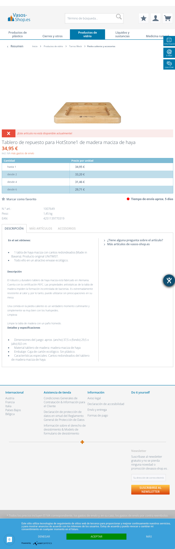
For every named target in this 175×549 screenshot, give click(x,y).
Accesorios (67, 228)
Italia (8, 406)
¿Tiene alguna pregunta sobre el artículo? (133, 240)
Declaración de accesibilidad (106, 404)
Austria (9, 398)
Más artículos (40, 228)
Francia (10, 402)
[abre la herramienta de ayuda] (169, 280)
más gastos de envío (22, 153)
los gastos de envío (86, 516)
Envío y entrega (97, 410)
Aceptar (96, 536)
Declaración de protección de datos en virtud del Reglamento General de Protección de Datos (64, 416)
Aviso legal (94, 398)
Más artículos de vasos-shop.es (127, 244)
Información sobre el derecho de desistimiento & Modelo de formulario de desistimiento (65, 429)
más (149, 536)
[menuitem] (7, 3)
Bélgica (10, 414)
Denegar (44, 536)
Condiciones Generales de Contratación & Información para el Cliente (64, 402)
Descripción (14, 228)
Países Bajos (13, 410)
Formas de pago (98, 415)
